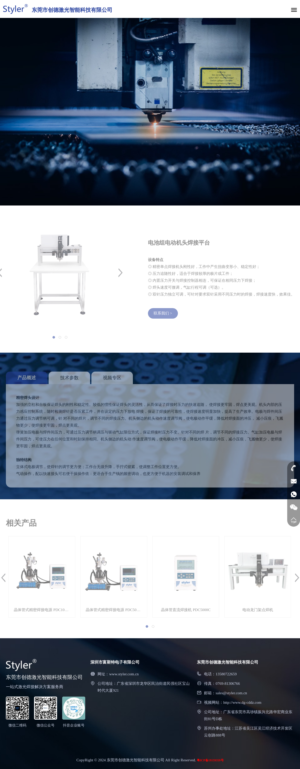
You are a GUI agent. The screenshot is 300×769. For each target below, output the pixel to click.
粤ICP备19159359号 (210, 760)
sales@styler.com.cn (231, 693)
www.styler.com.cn (123, 674)
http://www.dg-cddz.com (242, 702)
